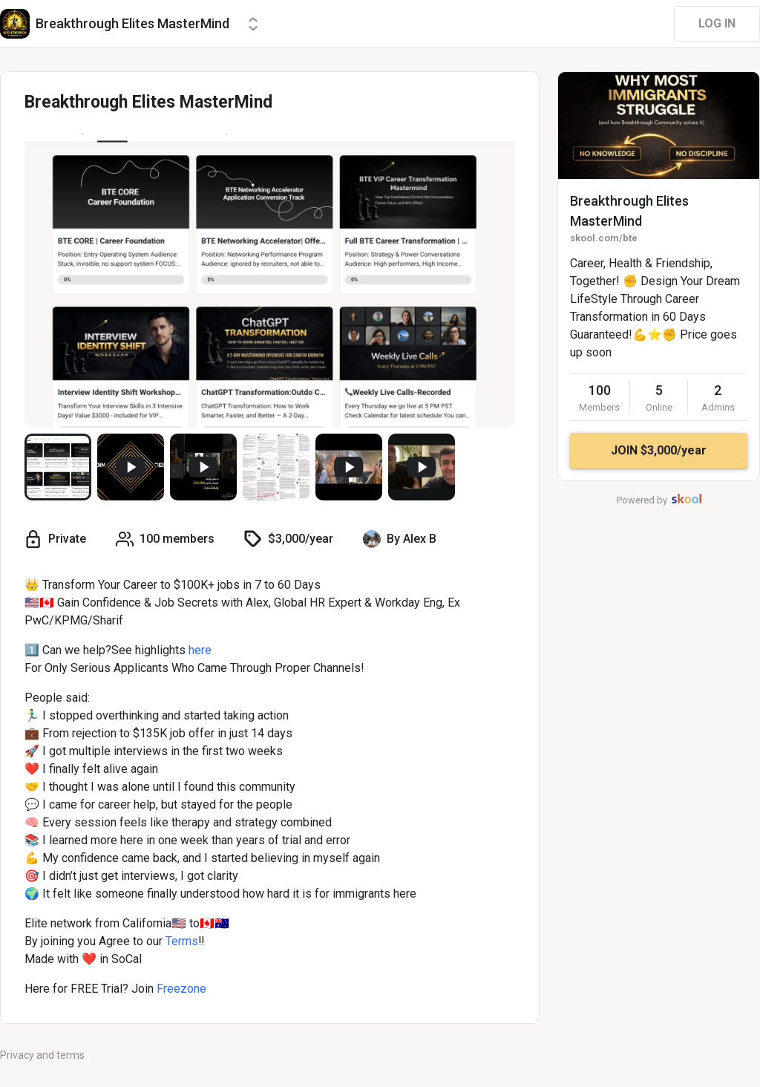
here (200, 650)
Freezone (181, 989)
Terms (182, 941)
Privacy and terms (42, 1055)
